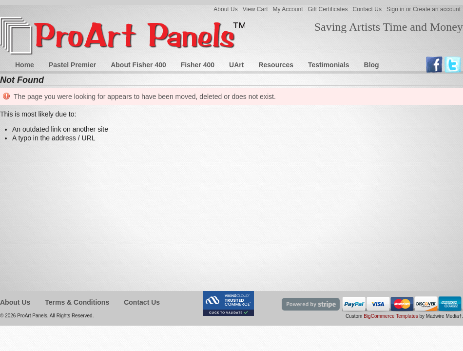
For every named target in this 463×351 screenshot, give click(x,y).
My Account (287, 9)
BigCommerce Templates (391, 316)
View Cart (255, 9)
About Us (225, 9)
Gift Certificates (328, 9)
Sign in (395, 9)
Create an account (437, 9)
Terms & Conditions (77, 302)
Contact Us (367, 9)
